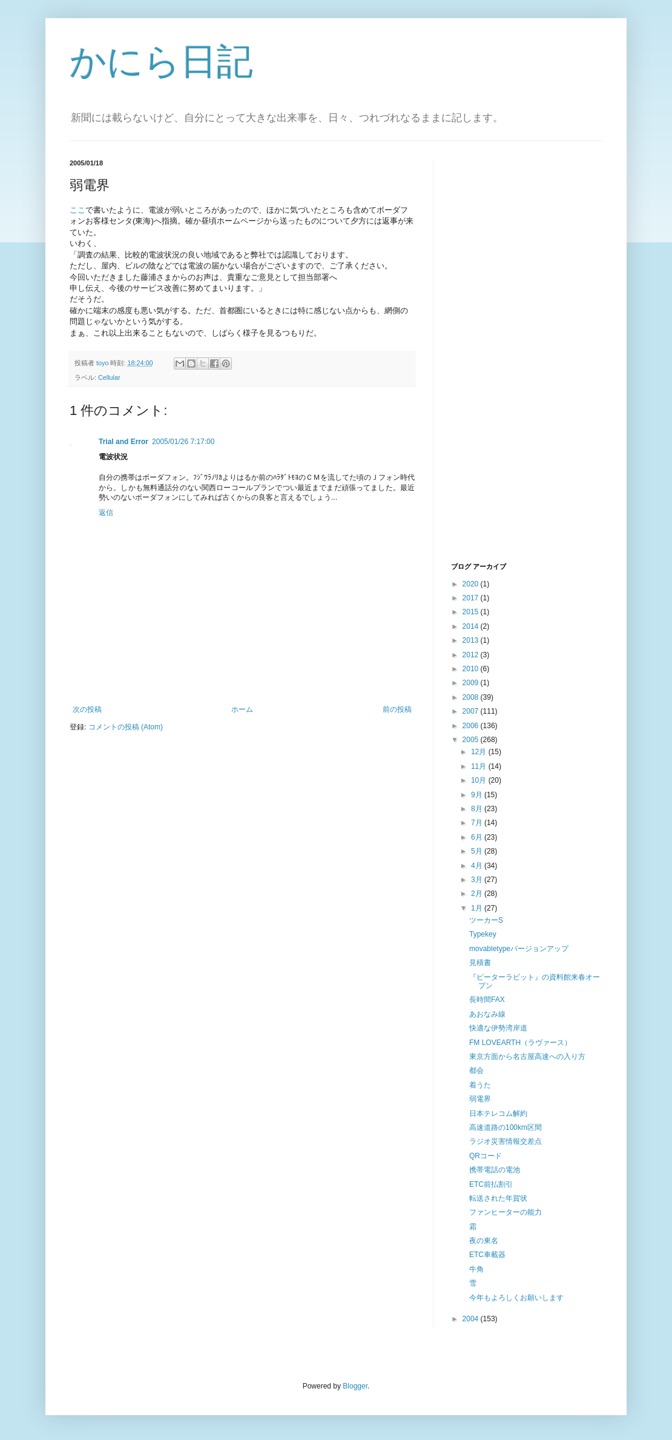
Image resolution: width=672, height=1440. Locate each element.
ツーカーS (486, 920)
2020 (472, 584)
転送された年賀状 (498, 1198)
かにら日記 (161, 61)
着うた (480, 1085)
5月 (477, 851)
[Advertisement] (499, 359)
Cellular (109, 377)
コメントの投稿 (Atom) (125, 727)
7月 (477, 822)
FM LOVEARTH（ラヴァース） (520, 1042)
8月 (477, 809)
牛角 (476, 1269)
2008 (472, 697)
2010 (472, 669)
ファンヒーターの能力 (505, 1212)
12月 (480, 752)
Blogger (355, 1386)
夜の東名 (483, 1240)
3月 (477, 879)
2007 (472, 711)
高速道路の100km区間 (505, 1127)
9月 (477, 795)
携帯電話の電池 (494, 1170)
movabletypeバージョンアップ (518, 948)
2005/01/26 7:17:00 (183, 441)
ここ (77, 209)
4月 (477, 865)
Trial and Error (123, 441)
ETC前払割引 (491, 1184)
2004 (472, 1319)
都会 (476, 1070)
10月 (480, 780)
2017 (472, 598)
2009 (472, 683)
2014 (472, 626)
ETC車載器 (487, 1254)
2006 (472, 726)
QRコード (485, 1156)
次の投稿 (87, 709)
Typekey (482, 934)
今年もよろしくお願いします (516, 1297)
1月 (477, 908)
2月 (477, 893)
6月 (477, 837)
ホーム (242, 709)
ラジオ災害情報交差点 (505, 1141)
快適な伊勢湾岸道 (498, 1028)
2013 (472, 640)
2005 (472, 739)
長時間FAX (487, 999)
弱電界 (480, 1099)
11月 (480, 766)
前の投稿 (397, 709)
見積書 (480, 962)
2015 (472, 612)
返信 (106, 512)
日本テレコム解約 (498, 1113)
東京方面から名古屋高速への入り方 (527, 1056)
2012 (472, 655)
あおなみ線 (487, 1014)
